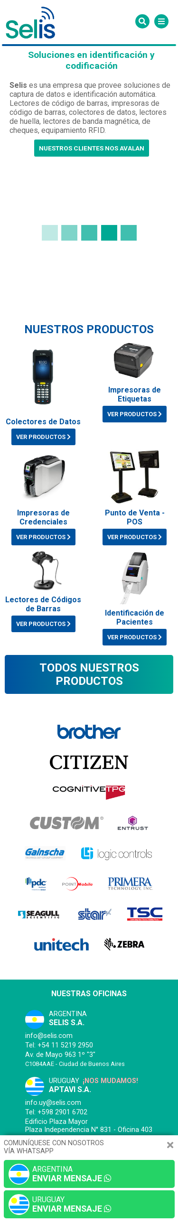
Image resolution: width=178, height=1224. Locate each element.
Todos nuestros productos (89, 674)
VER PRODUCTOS (43, 436)
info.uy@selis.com (53, 1103)
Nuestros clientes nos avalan (91, 148)
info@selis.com (49, 1036)
